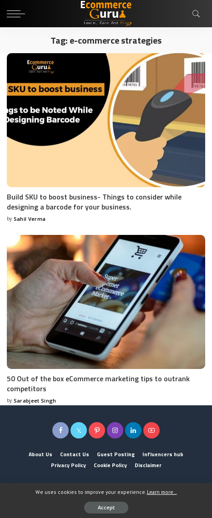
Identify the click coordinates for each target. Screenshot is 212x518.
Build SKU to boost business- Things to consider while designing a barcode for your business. (94, 201)
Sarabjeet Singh (35, 400)
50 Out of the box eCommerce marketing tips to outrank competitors (98, 383)
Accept (106, 507)
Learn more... (162, 491)
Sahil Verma (30, 218)
